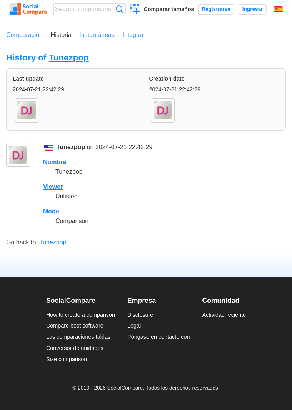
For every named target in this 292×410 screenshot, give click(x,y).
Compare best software (74, 326)
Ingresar (252, 9)
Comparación (24, 35)
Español (278, 9)
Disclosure (140, 315)
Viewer (53, 186)
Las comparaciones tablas (78, 337)
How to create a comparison (80, 315)
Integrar (132, 35)
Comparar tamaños (168, 9)
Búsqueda (119, 9)
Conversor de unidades (74, 348)
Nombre (54, 162)
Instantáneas (97, 35)
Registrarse (216, 9)
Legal (134, 326)
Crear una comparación (135, 10)
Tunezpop (69, 57)
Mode (51, 211)
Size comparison (66, 359)
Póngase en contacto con (158, 337)
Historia (61, 35)
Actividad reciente (224, 315)
